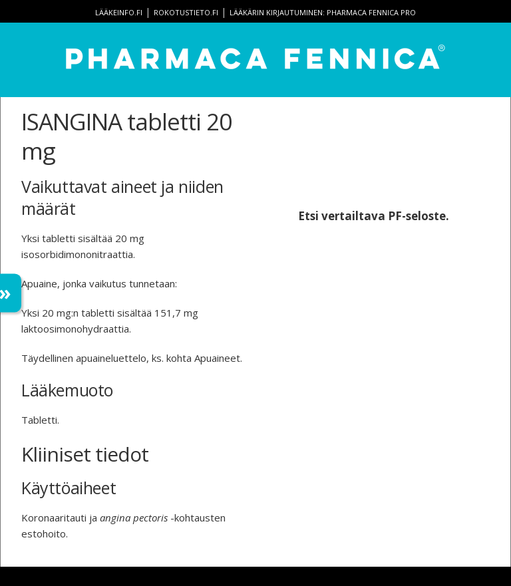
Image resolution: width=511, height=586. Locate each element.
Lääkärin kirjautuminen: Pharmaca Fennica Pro (323, 12)
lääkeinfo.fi (118, 12)
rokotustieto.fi (186, 12)
